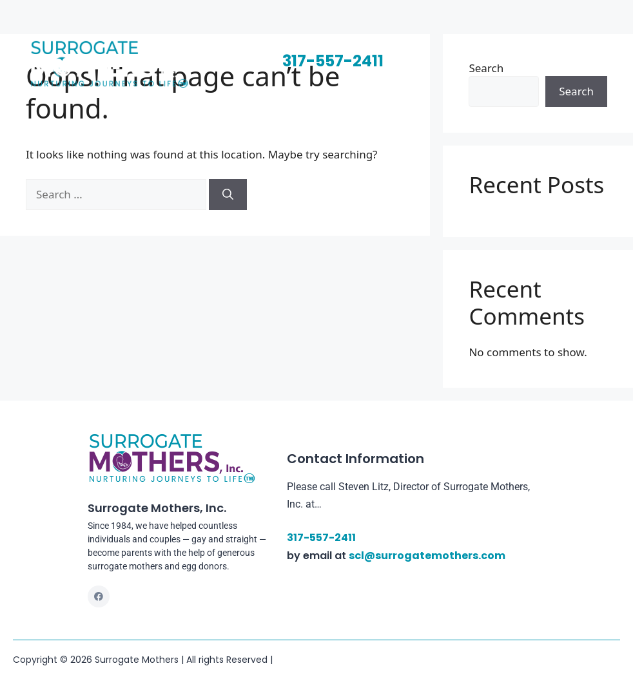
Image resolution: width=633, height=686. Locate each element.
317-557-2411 (333, 60)
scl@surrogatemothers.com (427, 555)
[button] (423, 55)
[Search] (228, 194)
